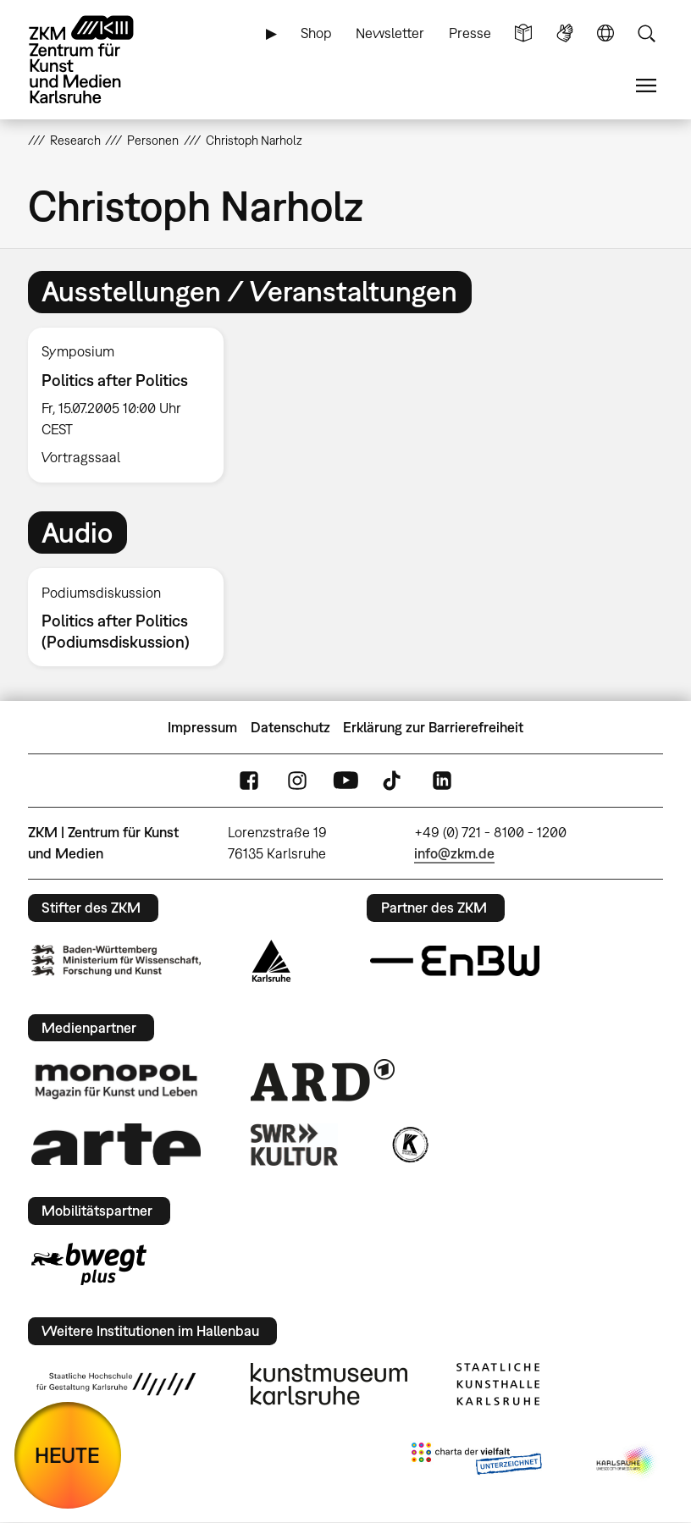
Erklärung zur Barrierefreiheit (433, 727)
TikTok (394, 781)
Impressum (202, 727)
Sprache (605, 33)
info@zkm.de (454, 853)
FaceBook (249, 781)
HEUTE (67, 1455)
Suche (646, 33)
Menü (646, 86)
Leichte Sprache (523, 33)
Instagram (297, 781)
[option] (133, 405)
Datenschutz (290, 727)
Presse (470, 33)
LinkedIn (442, 781)
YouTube (345, 781)
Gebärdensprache (565, 33)
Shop (316, 33)
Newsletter (390, 33)
